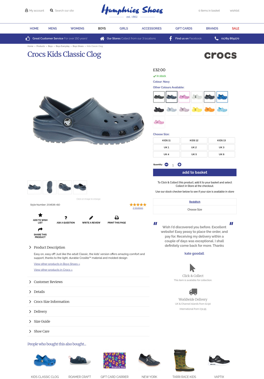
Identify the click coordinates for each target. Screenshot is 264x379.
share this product (137, 218)
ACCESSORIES (152, 28)
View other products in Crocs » (53, 255)
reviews (138, 208)
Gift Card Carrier (115, 364)
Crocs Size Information (51, 287)
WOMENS (77, 28)
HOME (34, 28)
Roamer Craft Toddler (80, 366)
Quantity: (158, 164)
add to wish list (39, 218)
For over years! (56, 38)
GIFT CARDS (183, 28)
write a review (88, 218)
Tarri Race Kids (184, 364)
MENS (52, 28)
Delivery (40, 297)
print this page (113, 218)
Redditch (194, 201)
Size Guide (42, 307)
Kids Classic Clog (45, 364)
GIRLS (124, 28)
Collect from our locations (127, 38)
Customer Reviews (48, 267)
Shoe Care (41, 317)
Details (39, 277)
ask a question (64, 218)
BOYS (102, 28)
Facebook (185, 38)
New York (149, 364)
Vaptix (219, 364)
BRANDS (212, 28)
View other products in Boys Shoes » (57, 249)
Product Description (49, 233)
